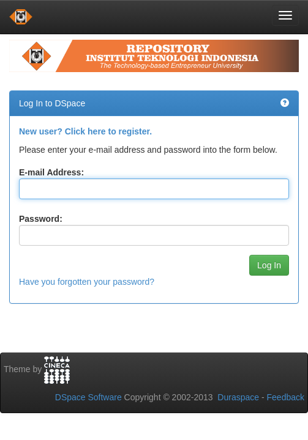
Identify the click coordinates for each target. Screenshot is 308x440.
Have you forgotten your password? (86, 282)
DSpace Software (88, 397)
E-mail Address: (51, 172)
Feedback (285, 397)
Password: (40, 219)
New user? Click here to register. (85, 131)
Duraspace (238, 397)
